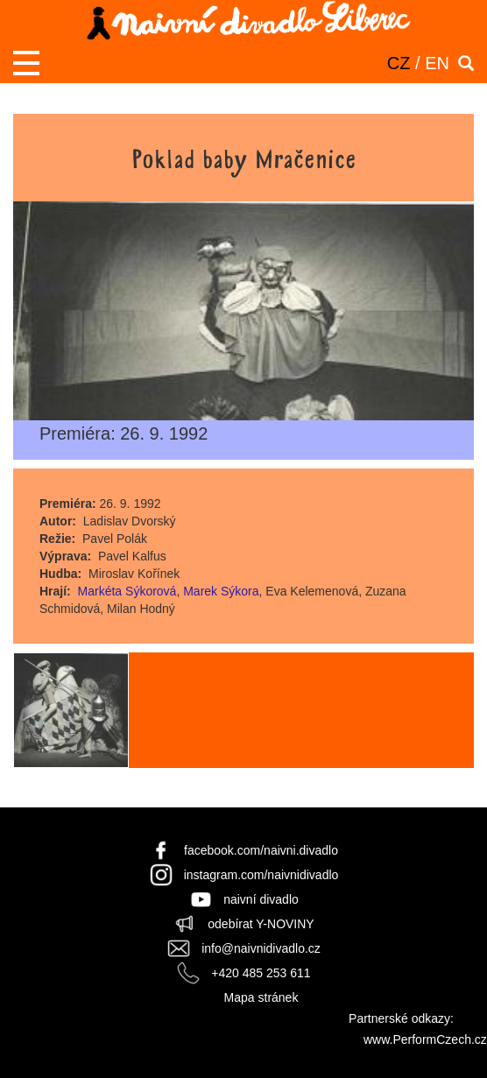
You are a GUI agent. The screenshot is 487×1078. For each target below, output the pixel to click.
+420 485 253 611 (260, 973)
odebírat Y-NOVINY (261, 924)
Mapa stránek (261, 997)
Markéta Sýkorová (127, 591)
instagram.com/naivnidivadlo (261, 875)
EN (437, 63)
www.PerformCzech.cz (425, 1039)
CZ (399, 63)
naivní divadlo (261, 899)
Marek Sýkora (220, 591)
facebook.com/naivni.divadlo (261, 850)
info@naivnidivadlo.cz (261, 948)
